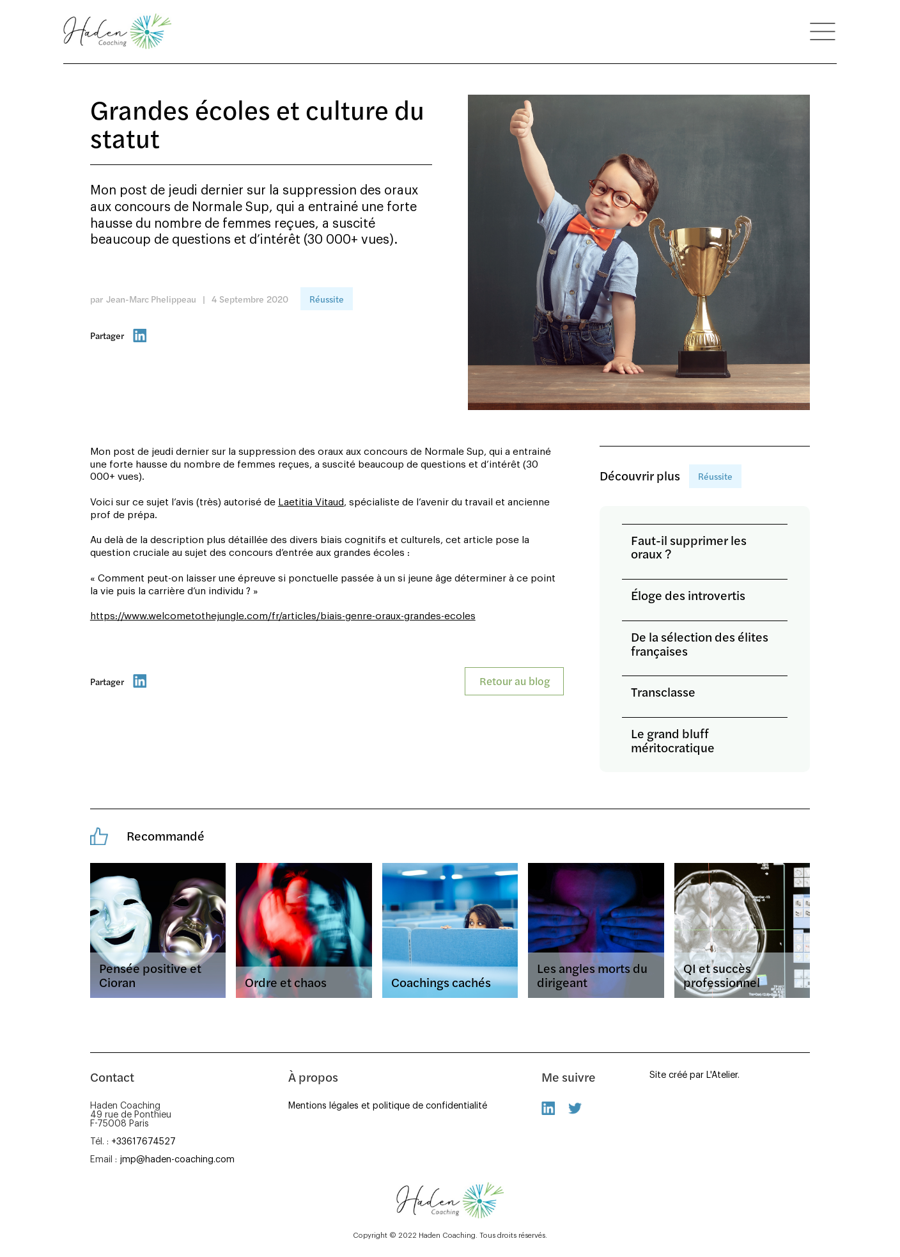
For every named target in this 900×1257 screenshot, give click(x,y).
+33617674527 (143, 1141)
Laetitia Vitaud (311, 502)
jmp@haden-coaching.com (177, 1159)
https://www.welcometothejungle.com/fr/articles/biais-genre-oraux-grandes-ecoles (283, 616)
